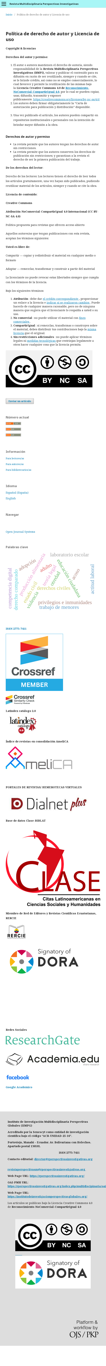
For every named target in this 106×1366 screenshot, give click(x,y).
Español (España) (17, 492)
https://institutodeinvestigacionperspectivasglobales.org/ (47, 1196)
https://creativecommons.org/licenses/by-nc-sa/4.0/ (66, 99)
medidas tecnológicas (41, 341)
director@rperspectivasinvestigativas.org (63, 1159)
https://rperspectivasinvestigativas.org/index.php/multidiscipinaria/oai (57, 1186)
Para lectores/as (15, 458)
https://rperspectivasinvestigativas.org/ (57, 1176)
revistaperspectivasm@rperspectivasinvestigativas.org (47, 1169)
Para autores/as (15, 464)
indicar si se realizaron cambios (68, 302)
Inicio (9, 14)
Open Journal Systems (20, 532)
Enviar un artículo (19, 401)
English (11, 498)
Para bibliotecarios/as (18, 469)
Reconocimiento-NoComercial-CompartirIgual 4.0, (51, 89)
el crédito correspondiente (61, 299)
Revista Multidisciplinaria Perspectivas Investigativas (44, 4)
